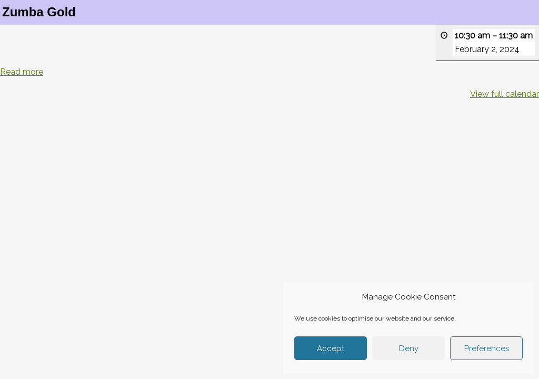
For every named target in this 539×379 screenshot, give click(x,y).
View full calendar (504, 94)
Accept (330, 348)
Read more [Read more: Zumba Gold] (21, 72)
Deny (408, 348)
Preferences (486, 348)
